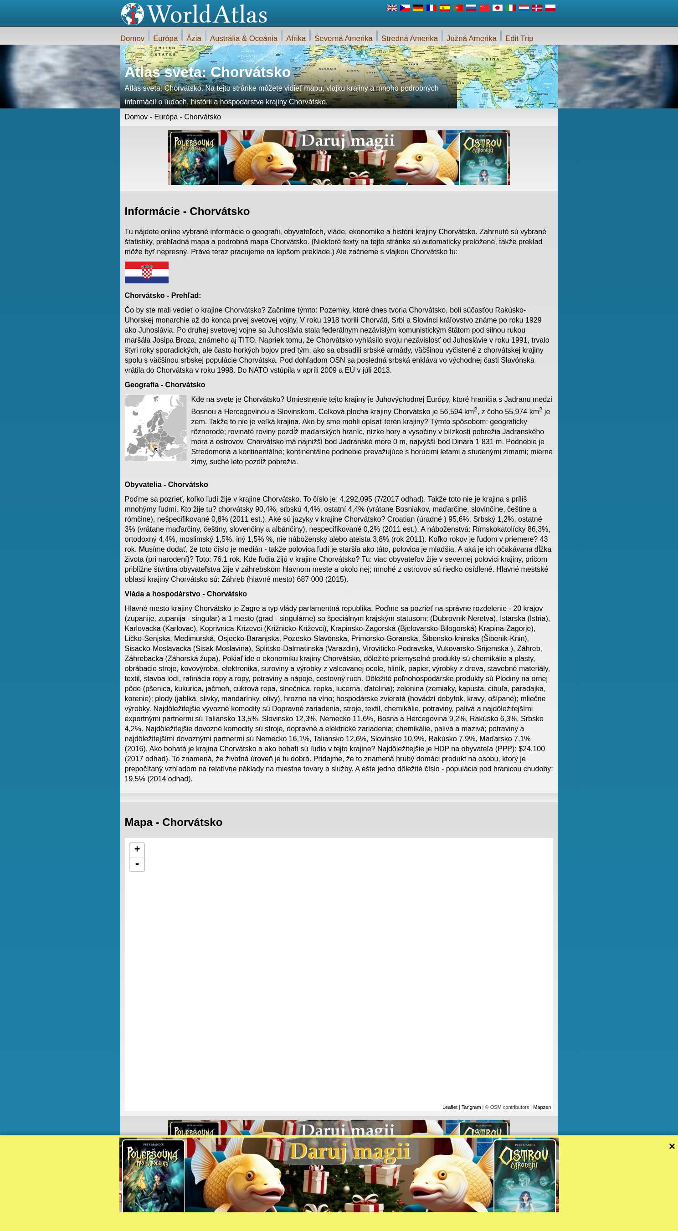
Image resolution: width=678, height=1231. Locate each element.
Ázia (193, 38)
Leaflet (449, 1107)
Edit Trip (519, 38)
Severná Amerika (343, 38)
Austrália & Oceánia (243, 38)
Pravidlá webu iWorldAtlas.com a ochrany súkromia (380, 1221)
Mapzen (542, 1107)
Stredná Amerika (409, 38)
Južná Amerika (472, 38)
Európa (165, 38)
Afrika (296, 38)
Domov (132, 38)
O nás (306, 1221)
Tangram (471, 1107)
